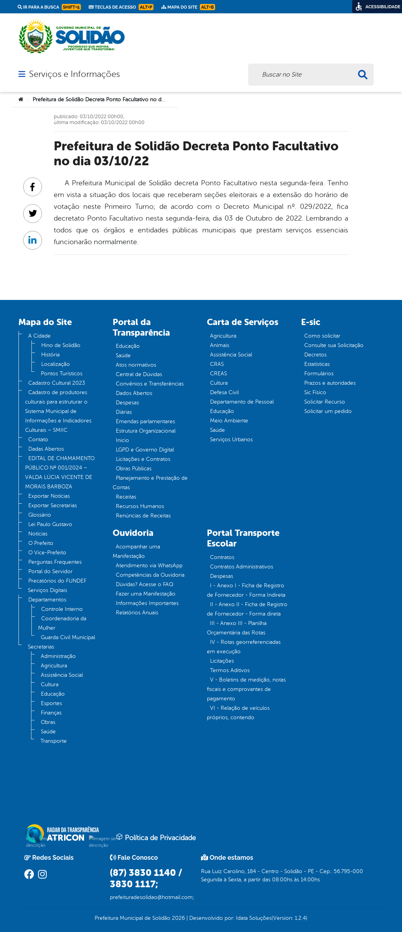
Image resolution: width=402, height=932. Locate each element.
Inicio (122, 440)
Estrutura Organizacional (145, 431)
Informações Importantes (147, 603)
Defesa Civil (224, 392)
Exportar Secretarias (52, 505)
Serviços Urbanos (231, 439)
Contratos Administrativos (241, 567)
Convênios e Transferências (150, 384)
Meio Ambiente (229, 421)
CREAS (218, 373)
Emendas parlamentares (145, 421)
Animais (219, 345)
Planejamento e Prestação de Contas (150, 482)
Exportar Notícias (49, 496)
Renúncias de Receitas (143, 516)
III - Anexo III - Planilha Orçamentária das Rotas (237, 628)
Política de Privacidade (156, 837)
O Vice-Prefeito (47, 553)
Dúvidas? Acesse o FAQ (144, 584)
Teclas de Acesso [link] (121, 7)
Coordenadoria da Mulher (62, 623)
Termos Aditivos (230, 670)
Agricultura (54, 666)
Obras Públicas (134, 468)
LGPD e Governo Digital (145, 450)
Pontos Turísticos (61, 373)
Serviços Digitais (47, 590)
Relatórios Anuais (137, 613)
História (50, 355)
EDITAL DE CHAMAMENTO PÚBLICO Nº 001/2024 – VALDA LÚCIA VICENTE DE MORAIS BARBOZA (60, 472)
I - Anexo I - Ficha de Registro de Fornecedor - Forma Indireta (246, 590)
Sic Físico (315, 392)
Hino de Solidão (60, 345)
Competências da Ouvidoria (150, 575)
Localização (55, 364)
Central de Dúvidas (139, 374)
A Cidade (39, 336)
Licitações (222, 661)
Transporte (53, 741)
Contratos (222, 557)
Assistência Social (62, 675)
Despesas (127, 403)
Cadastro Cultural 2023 (56, 383)
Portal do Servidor (50, 571)
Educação (53, 694)
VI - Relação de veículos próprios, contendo (238, 712)
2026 (177, 918)
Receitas (126, 497)
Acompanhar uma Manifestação (136, 551)
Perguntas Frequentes (55, 562)
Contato (38, 439)
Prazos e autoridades (330, 383)
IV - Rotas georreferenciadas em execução (244, 646)
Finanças (51, 713)
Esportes (51, 703)
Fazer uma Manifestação (145, 594)
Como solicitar (322, 336)
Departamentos (47, 600)
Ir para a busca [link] (49, 7)
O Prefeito (40, 543)
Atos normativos (136, 365)
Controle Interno (62, 609)
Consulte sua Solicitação (334, 345)
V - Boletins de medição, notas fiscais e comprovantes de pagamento (246, 689)
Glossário (39, 515)
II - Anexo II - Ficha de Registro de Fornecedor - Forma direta (247, 609)
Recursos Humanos (140, 506)
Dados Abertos (134, 393)
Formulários (319, 373)
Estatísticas (317, 364)
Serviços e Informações (74, 74)
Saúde (48, 732)
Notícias (38, 534)
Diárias (124, 412)
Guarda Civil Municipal (68, 637)
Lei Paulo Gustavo (50, 524)
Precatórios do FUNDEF (57, 581)
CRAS (217, 364)
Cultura (49, 684)
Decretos (315, 355)
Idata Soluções (254, 918)
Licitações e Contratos (143, 459)
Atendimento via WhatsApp (149, 565)
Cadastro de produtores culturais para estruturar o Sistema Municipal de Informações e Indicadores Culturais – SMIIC (58, 411)
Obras (48, 722)
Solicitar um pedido (328, 411)
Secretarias (41, 647)
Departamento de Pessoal (242, 402)
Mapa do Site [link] (188, 7)
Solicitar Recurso (324, 402)
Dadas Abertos (46, 449)
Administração (58, 656)
